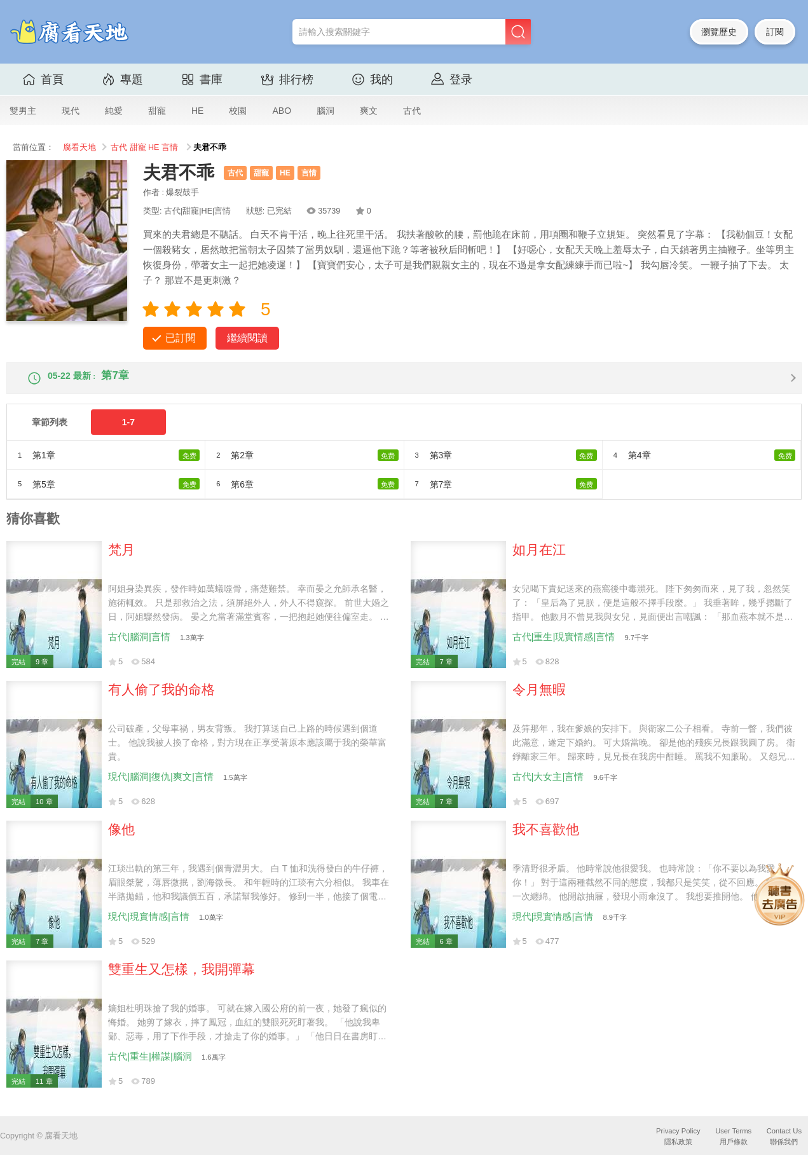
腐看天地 (79, 147)
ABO (281, 111)
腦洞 (325, 111)
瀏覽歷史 (719, 32)
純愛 (114, 111)
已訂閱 (180, 337)
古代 (412, 111)
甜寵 (157, 111)
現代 (70, 111)
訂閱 (775, 32)
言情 (169, 147)
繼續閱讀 (247, 337)
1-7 (128, 432)
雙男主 (23, 111)
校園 (238, 111)
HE (197, 111)
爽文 (369, 111)
